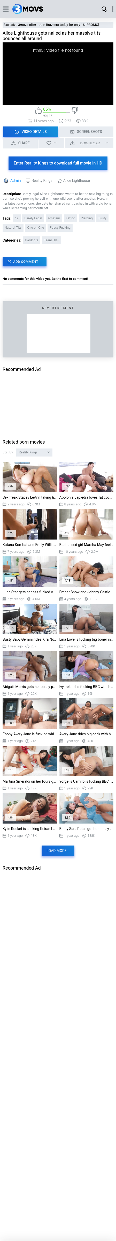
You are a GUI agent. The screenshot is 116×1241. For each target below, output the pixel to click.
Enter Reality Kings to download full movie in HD (58, 163)
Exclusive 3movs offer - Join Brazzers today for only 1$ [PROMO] (51, 25)
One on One (35, 227)
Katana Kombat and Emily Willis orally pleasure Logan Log (30, 545)
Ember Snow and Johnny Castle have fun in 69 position (86, 592)
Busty (102, 218)
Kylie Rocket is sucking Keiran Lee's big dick (30, 829)
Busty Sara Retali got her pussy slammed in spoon (86, 829)
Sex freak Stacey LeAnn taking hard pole (30, 497)
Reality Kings (42, 180)
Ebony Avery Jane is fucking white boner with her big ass (30, 734)
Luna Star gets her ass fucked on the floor (30, 592)
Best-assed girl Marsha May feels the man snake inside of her (86, 545)
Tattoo (70, 218)
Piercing (87, 218)
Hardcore (31, 240)
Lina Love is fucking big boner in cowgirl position (86, 639)
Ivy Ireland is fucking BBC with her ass (86, 687)
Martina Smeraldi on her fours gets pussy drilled (30, 781)
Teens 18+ (51, 240)
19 (17, 218)
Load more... (58, 851)
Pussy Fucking (60, 227)
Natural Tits (13, 227)
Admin (15, 180)
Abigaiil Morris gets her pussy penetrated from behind (30, 687)
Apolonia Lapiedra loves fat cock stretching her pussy (86, 497)
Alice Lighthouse (76, 180)
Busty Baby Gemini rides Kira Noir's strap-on (30, 639)
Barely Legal (33, 218)
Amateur (54, 218)
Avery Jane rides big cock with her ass (86, 734)
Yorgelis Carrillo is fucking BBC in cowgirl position (86, 781)
